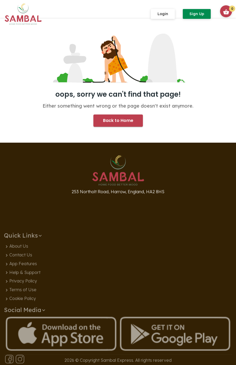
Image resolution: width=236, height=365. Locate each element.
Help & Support (22, 294)
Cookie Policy (20, 320)
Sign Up (196, 13)
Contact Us (18, 277)
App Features (20, 285)
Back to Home (118, 120)
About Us (16, 268)
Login (163, 13)
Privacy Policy (20, 303)
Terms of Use (20, 312)
